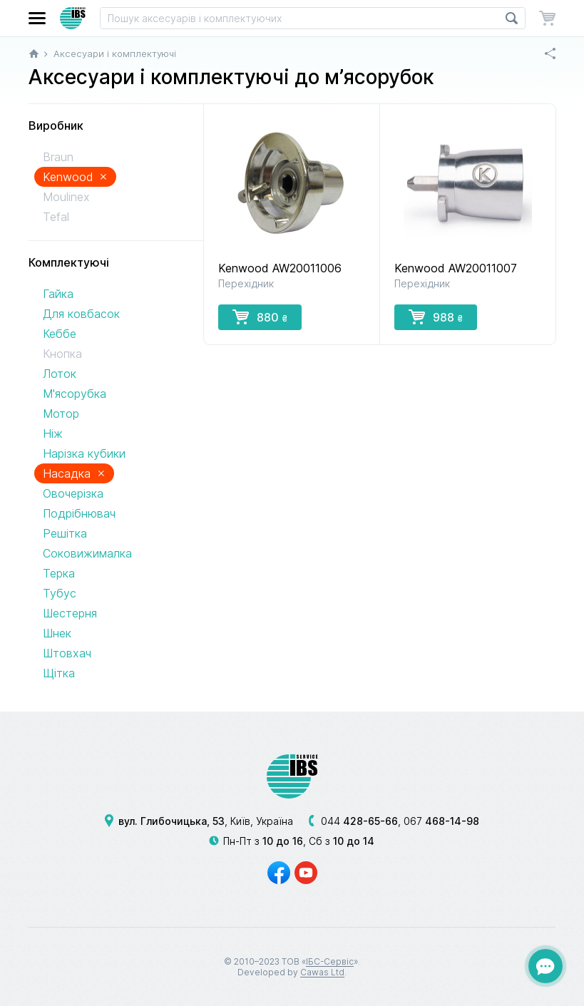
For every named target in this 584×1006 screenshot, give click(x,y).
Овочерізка (73, 493)
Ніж (53, 433)
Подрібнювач (79, 513)
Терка (59, 573)
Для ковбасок (81, 314)
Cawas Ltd (322, 972)
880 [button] (259, 316)
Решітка (65, 533)
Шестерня (70, 613)
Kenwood (75, 176)
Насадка (74, 473)
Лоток (59, 373)
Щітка (59, 673)
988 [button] (436, 316)
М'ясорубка (74, 393)
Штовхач (67, 653)
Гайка (58, 294)
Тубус (59, 593)
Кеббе (59, 334)
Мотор (61, 413)
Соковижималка (87, 553)
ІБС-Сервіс (330, 961)
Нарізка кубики (84, 453)
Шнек (57, 633)
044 (359, 821)
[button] (37, 18)
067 (441, 821)
